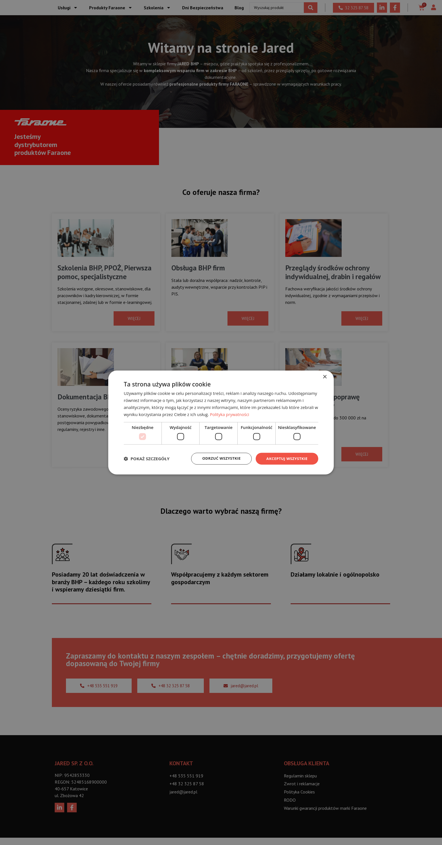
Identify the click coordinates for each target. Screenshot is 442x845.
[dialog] (221, 422)
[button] (146, 458)
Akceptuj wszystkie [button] (286, 458)
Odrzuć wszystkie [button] (218, 458)
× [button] (324, 377)
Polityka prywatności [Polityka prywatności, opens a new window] (230, 414)
